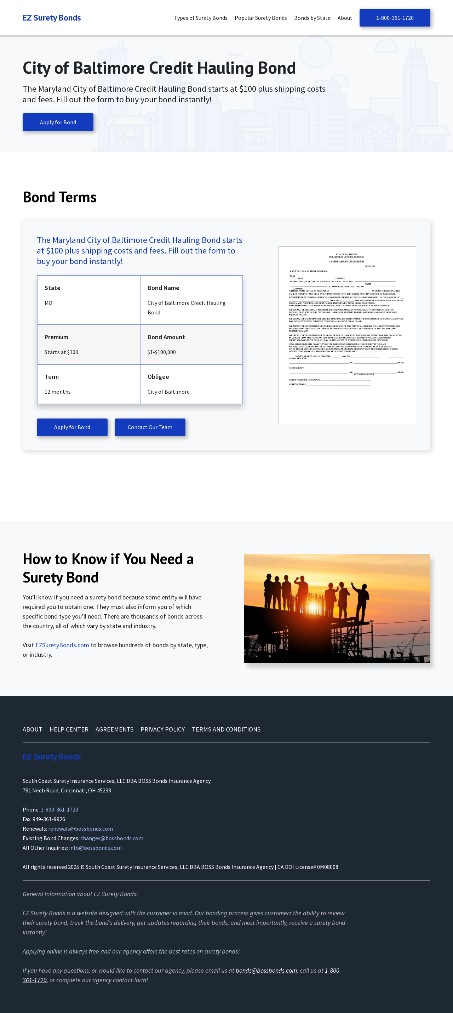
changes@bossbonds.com (111, 838)
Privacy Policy (163, 729)
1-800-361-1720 (395, 17)
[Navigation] (52, 17)
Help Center (69, 729)
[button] (202, 18)
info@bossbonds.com (95, 847)
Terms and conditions (226, 729)
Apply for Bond (58, 122)
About (32, 729)
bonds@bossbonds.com (266, 970)
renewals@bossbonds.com (80, 828)
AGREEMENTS (114, 729)
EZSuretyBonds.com (62, 645)
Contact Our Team (150, 427)
